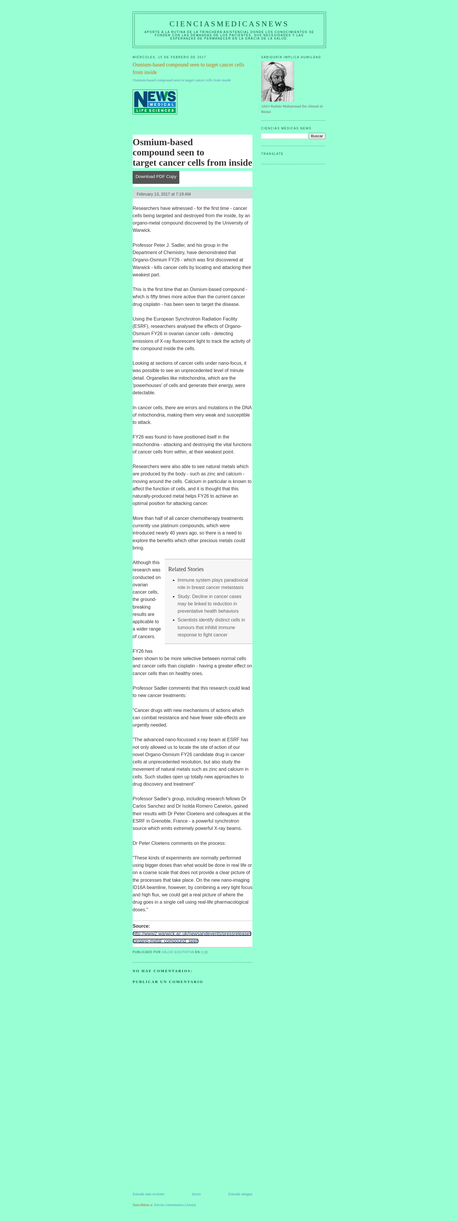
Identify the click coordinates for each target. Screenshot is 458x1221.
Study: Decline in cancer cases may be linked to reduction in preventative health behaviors (210, 604)
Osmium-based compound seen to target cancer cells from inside (182, 80)
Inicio (196, 1194)
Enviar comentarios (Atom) (175, 1205)
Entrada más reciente (148, 1194)
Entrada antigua (240, 1194)
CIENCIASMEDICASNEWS (229, 24)
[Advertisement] (176, 1150)
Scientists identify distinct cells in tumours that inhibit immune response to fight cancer (211, 627)
